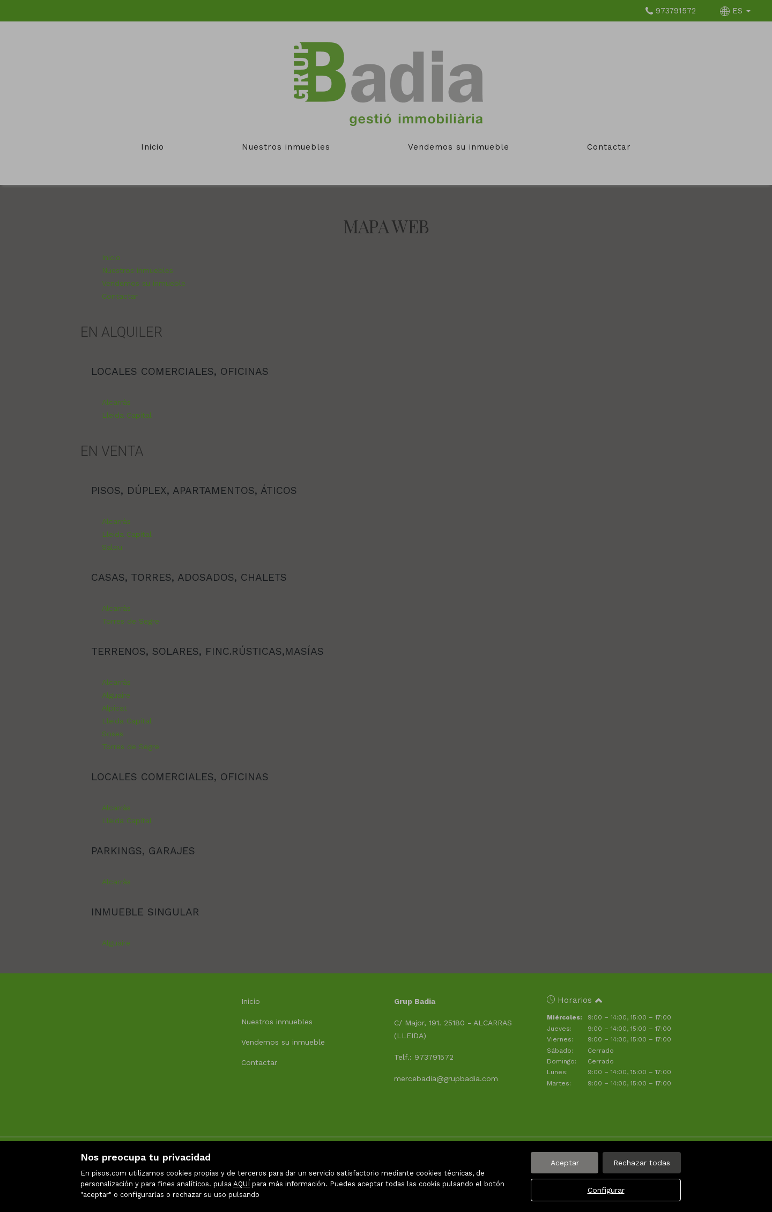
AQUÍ (241, 1184)
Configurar (606, 1190)
